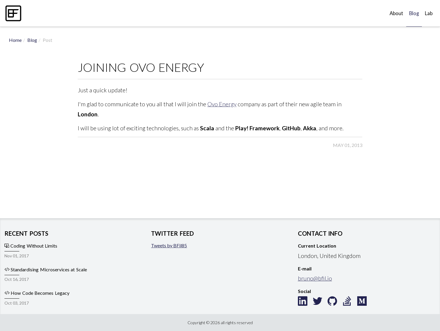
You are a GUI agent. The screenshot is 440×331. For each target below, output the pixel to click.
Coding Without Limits (30, 245)
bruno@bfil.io (315, 278)
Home (15, 40)
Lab (429, 13)
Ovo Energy (221, 104)
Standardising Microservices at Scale (45, 269)
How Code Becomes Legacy (36, 293)
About (396, 13)
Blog (414, 13)
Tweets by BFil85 (169, 245)
